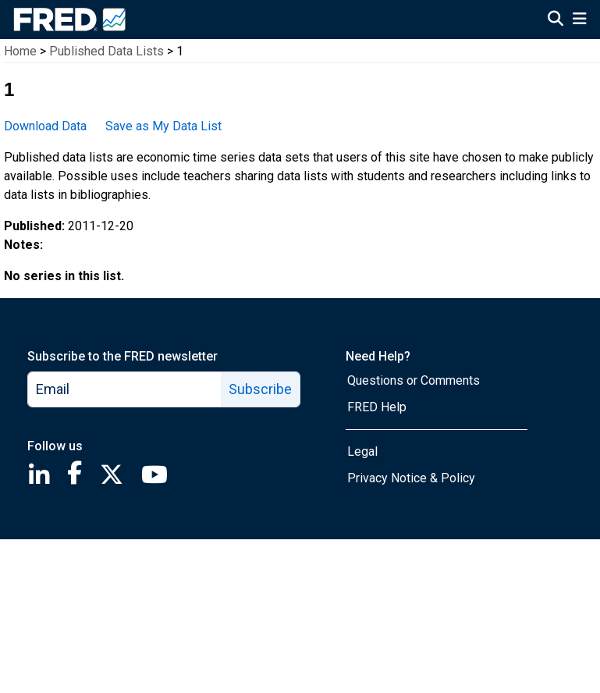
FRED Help (377, 407)
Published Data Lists (106, 51)
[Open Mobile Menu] (579, 20)
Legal (362, 451)
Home (20, 51)
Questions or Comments (413, 380)
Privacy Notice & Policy (411, 478)
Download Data (45, 126)
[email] (125, 389)
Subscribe (260, 389)
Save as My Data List (163, 126)
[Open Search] (555, 20)
